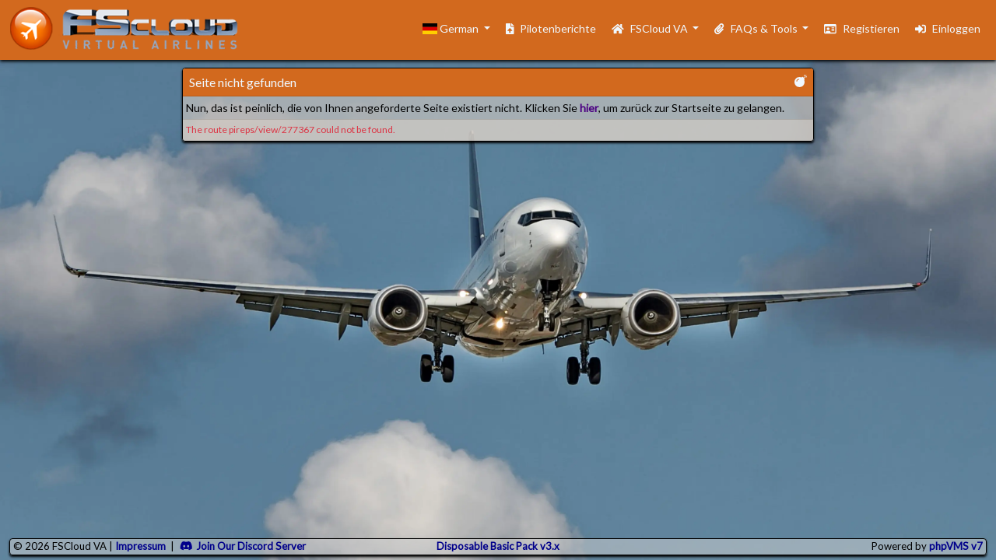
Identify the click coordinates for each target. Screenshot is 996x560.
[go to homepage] (130, 28)
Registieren (862, 28)
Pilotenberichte (551, 28)
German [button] (452, 28)
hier (589, 107)
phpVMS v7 (956, 546)
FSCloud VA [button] (651, 28)
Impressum (140, 546)
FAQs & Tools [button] (756, 28)
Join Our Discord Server (243, 546)
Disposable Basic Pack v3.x (498, 546)
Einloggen (947, 28)
